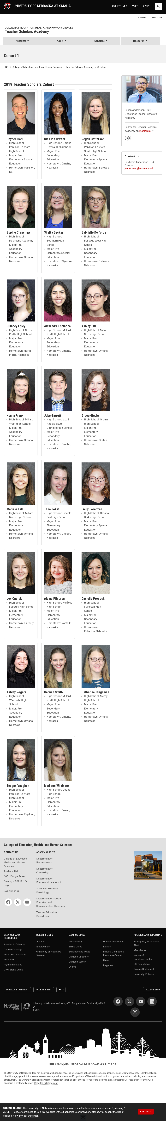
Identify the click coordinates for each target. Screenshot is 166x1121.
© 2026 (37, 1010)
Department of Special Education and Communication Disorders (50, 902)
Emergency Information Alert (146, 943)
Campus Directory (79, 956)
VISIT (135, 6)
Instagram (145, 131)
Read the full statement (46, 1083)
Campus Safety (77, 961)
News (106, 960)
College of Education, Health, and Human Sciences (39, 27)
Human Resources (113, 941)
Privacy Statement (144, 969)
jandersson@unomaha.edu (139, 168)
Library (107, 946)
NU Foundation (142, 964)
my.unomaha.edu (13, 964)
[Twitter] (17, 902)
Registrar (108, 965)
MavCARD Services (15, 954)
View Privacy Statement (26, 1115)
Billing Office (75, 946)
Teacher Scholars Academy (27, 32)
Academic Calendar (14, 944)
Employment (43, 946)
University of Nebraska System (48, 953)
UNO (6, 67)
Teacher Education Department (46, 914)
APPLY (146, 6)
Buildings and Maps (79, 951)
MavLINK (9, 959)
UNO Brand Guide (13, 969)
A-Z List (40, 941)
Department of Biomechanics (44, 860)
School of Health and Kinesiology (47, 890)
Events (72, 966)
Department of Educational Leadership (49, 880)
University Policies (144, 974)
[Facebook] (8, 902)
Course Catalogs (13, 949)
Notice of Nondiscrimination (143, 957)
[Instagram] (135, 1012)
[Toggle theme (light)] (60, 989)
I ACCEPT (145, 1111)
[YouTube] (27, 902)
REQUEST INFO (119, 6)
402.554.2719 (11, 891)
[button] (22, 41)
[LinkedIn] (152, 1001)
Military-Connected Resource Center (113, 953)
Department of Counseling (44, 870)
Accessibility (75, 941)
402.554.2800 (152, 989)
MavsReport (140, 950)
